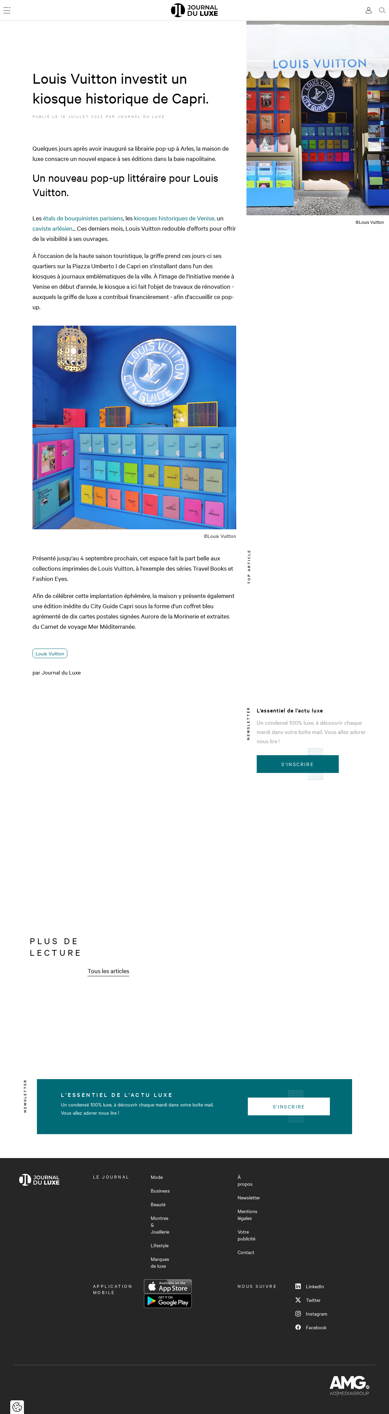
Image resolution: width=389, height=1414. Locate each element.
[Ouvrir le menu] (7, 10)
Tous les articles (108, 971)
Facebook (310, 1327)
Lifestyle (160, 1245)
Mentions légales (247, 1214)
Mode (157, 1176)
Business (160, 1190)
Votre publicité (246, 1235)
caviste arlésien (52, 228)
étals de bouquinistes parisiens (83, 218)
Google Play (168, 1301)
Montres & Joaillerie (160, 1224)
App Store (168, 1286)
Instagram (311, 1313)
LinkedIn (309, 1286)
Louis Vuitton (50, 653)
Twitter (308, 1299)
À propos (245, 1180)
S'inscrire (297, 764)
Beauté (158, 1204)
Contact (246, 1252)
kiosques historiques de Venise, (174, 218)
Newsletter (249, 1197)
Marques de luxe (160, 1262)
